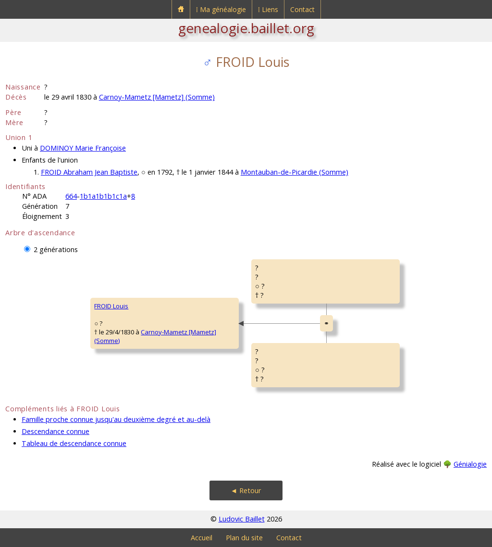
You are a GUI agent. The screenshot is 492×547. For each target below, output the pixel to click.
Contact (302, 9)
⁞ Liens (268, 9)
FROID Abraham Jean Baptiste (89, 172)
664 (71, 196)
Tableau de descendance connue (74, 443)
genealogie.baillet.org (246, 28)
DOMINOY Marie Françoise (83, 148)
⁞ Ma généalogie (221, 9)
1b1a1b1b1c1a (103, 196)
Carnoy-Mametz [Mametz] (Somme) (157, 97)
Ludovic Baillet (242, 518)
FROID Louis (111, 306)
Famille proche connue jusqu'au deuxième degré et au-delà (116, 419)
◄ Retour (246, 490)
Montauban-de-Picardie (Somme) (294, 172)
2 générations (56, 249)
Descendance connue (55, 431)
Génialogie (470, 464)
